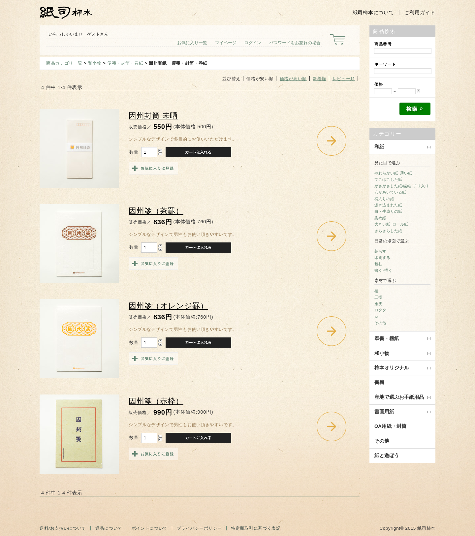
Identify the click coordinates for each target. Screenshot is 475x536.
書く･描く (383, 270)
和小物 (95, 63)
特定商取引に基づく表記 (255, 528)
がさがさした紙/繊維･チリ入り (401, 186)
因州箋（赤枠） (156, 401)
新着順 (319, 78)
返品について (108, 528)
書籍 (379, 382)
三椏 (378, 297)
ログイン (252, 42)
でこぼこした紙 (388, 179)
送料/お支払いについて (63, 528)
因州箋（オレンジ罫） (168, 306)
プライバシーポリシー (199, 528)
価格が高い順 (293, 78)
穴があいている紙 (390, 192)
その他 (380, 323)
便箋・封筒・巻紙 (125, 63)
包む (378, 264)
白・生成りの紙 (388, 211)
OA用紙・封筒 (390, 426)
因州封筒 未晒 (153, 115)
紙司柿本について (373, 12)
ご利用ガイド (419, 12)
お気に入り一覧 (192, 42)
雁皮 (378, 303)
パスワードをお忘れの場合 (295, 42)
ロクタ (380, 310)
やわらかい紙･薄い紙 (393, 173)
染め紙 (380, 218)
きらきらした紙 (388, 231)
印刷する (382, 257)
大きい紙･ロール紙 (391, 224)
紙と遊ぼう (386, 455)
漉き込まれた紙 (388, 205)
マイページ (226, 42)
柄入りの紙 (384, 199)
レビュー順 (343, 78)
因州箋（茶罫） (156, 211)
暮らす (380, 251)
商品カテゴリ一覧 (64, 63)
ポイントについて (150, 528)
